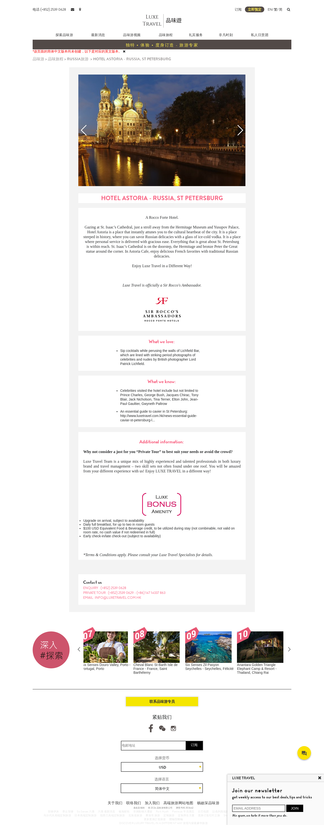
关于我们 (115, 803)
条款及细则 (139, 807)
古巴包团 (203, 811)
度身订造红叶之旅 (209, 815)
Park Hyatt (162, 811)
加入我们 (152, 803)
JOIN (295, 808)
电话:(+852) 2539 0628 (49, 9)
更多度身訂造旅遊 (155, 819)
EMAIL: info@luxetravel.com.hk (112, 597)
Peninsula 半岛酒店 (183, 811)
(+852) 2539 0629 (121, 592)
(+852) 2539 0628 (113, 587)
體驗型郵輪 (176, 819)
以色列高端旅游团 (223, 811)
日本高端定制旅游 (85, 815)
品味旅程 (166, 34)
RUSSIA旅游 (77, 59)
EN (270, 9)
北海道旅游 (135, 815)
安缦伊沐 (53, 811)
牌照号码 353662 (184, 807)
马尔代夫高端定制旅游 (57, 815)
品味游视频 (132, 34)
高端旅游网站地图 (178, 803)
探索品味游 (64, 34)
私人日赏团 (260, 34)
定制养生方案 (186, 815)
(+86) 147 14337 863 (151, 592)
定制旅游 (169, 815)
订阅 (238, 9)
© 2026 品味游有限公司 (160, 807)
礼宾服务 (196, 34)
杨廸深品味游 (208, 803)
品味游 (38, 59)
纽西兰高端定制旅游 (112, 815)
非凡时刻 (226, 34)
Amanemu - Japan (253, 665)
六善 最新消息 (106, 811)
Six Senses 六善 (86, 811)
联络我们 (133, 803)
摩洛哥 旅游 (153, 815)
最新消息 (98, 34)
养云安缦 (68, 811)
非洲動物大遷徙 (143, 811)
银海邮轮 (124, 811)
